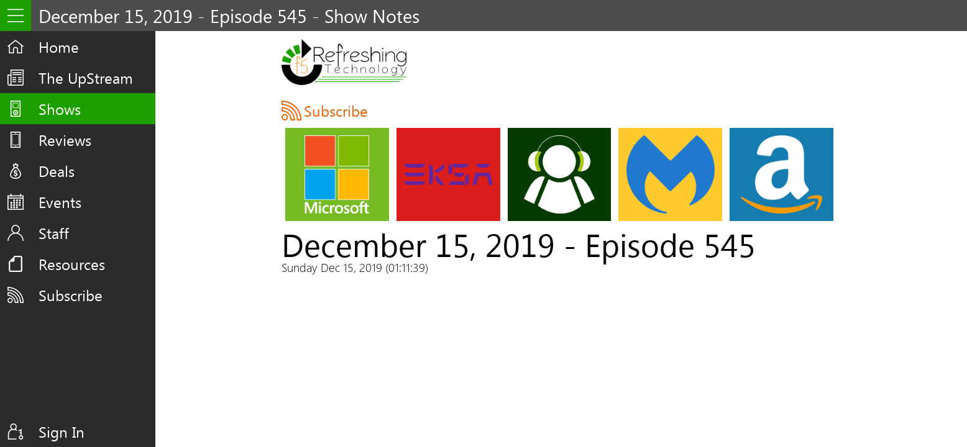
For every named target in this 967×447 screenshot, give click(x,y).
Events (60, 202)
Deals (57, 171)
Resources (72, 264)
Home (59, 46)
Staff (54, 233)
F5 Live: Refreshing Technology (344, 62)
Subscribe (71, 295)
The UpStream (86, 78)
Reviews (65, 140)
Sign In (62, 431)
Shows (60, 109)
